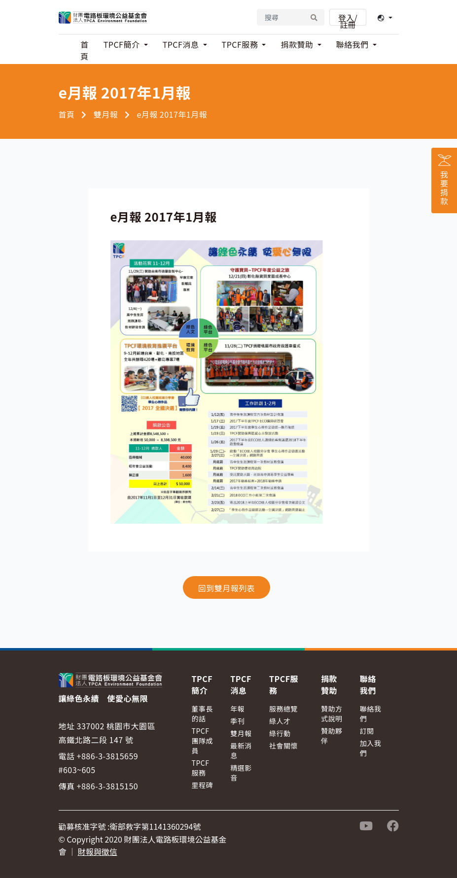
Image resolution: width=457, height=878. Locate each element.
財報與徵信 (97, 851)
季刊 (237, 721)
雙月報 (106, 114)
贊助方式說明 (332, 713)
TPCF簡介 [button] (123, 44)
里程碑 (202, 785)
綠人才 (280, 721)
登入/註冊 (347, 19)
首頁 (84, 50)
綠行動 (280, 733)
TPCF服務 (201, 768)
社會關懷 (283, 745)
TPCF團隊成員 (202, 740)
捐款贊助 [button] (298, 44)
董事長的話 (202, 713)
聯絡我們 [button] (353, 44)
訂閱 (367, 731)
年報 (237, 709)
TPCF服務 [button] (241, 44)
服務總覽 (283, 709)
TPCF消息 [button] (182, 44)
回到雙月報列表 (226, 588)
